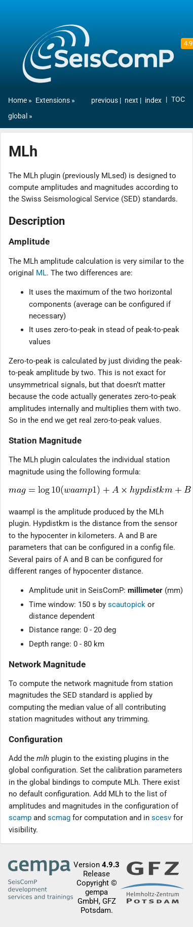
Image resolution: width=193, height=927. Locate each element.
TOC (178, 99)
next (132, 100)
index (153, 100)
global (17, 116)
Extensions (52, 100)
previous (105, 100)
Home (17, 100)
